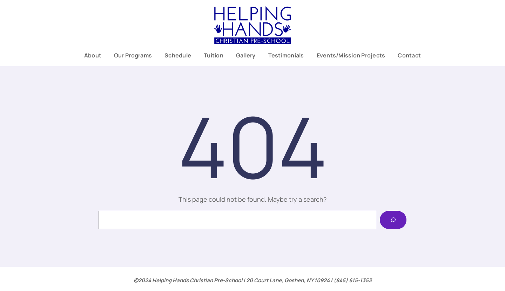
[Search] (393, 220)
